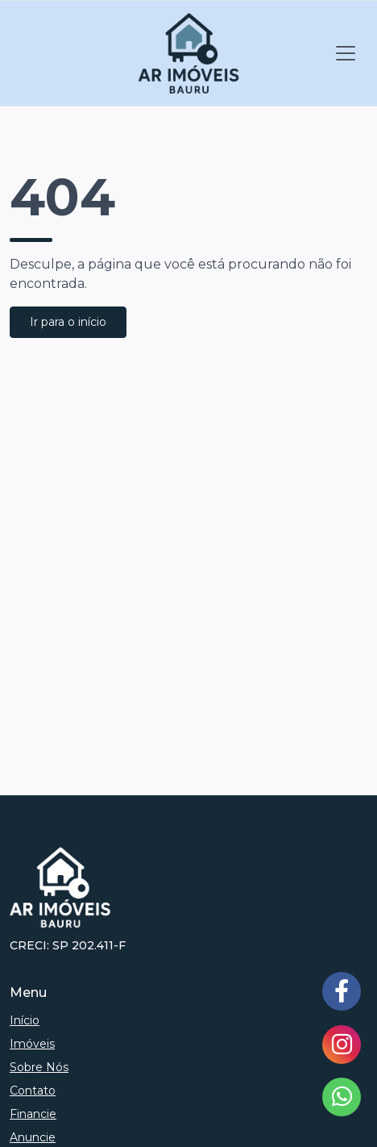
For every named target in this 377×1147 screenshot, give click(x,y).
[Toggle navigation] (345, 53)
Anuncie (33, 1137)
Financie (33, 1114)
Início (24, 1020)
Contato (33, 1090)
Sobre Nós (39, 1067)
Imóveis (32, 1043)
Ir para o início (68, 322)
